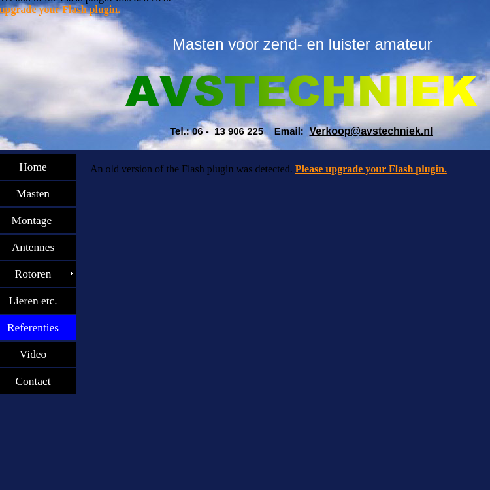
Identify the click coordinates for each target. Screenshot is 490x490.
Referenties (38, 327)
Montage (38, 220)
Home (38, 167)
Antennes (38, 247)
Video (38, 354)
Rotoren (38, 274)
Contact (38, 381)
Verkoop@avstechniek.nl (371, 131)
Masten (38, 194)
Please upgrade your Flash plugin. (371, 168)
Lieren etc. (37, 301)
